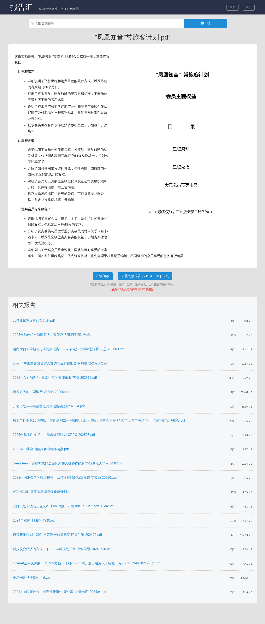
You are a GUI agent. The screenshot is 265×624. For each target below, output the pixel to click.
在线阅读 (102, 276)
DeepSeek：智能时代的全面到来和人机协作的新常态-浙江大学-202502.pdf (68, 463)
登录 (232, 7)
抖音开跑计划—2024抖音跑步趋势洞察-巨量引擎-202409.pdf (57, 534)
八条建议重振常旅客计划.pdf (34, 320)
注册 (248, 7)
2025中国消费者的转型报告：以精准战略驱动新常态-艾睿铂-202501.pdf (65, 477)
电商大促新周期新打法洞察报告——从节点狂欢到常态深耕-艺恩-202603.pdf (68, 349)
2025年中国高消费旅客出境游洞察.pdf (41, 449)
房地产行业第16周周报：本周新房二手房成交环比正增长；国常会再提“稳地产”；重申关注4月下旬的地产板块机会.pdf (99, 420)
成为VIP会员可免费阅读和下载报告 (132, 289)
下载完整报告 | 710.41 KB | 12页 (145, 276)
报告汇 (21, 7)
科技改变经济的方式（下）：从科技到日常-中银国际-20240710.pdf (62, 549)
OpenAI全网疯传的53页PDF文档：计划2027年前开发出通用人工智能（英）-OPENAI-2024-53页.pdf (86, 563)
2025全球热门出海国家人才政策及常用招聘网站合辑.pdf (54, 335)
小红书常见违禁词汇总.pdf (32, 577)
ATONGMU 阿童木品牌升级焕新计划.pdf (42, 492)
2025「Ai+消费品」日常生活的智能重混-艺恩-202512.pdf (55, 377)
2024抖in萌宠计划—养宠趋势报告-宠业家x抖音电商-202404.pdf (59, 592)
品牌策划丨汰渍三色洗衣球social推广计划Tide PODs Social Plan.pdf (63, 506)
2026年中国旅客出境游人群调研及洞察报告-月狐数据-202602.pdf (60, 363)
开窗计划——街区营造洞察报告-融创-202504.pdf (49, 406)
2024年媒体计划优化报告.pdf (34, 520)
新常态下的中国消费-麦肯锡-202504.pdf (42, 392)
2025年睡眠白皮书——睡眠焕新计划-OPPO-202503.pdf (54, 434)
